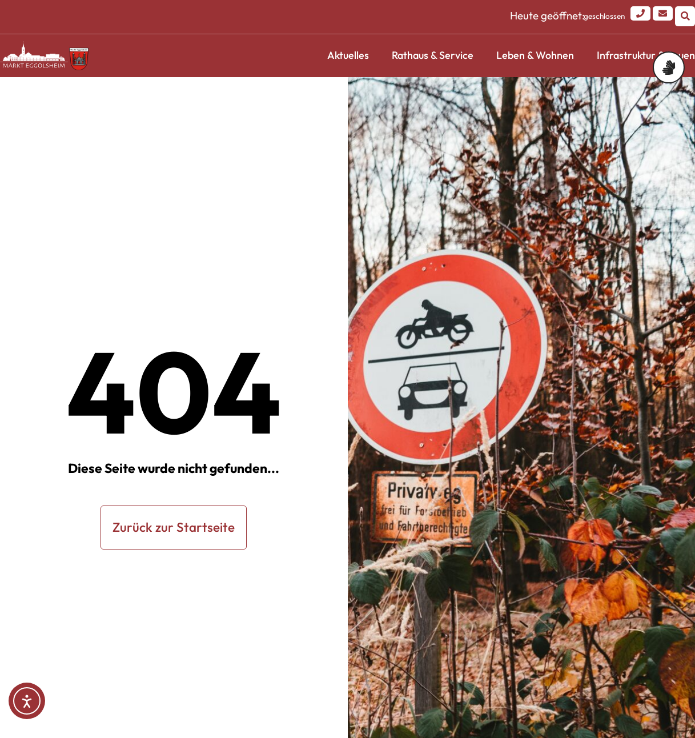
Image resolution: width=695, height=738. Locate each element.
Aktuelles (348, 55)
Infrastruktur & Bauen (646, 55)
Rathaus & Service (432, 55)
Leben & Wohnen (535, 55)
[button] (685, 16)
